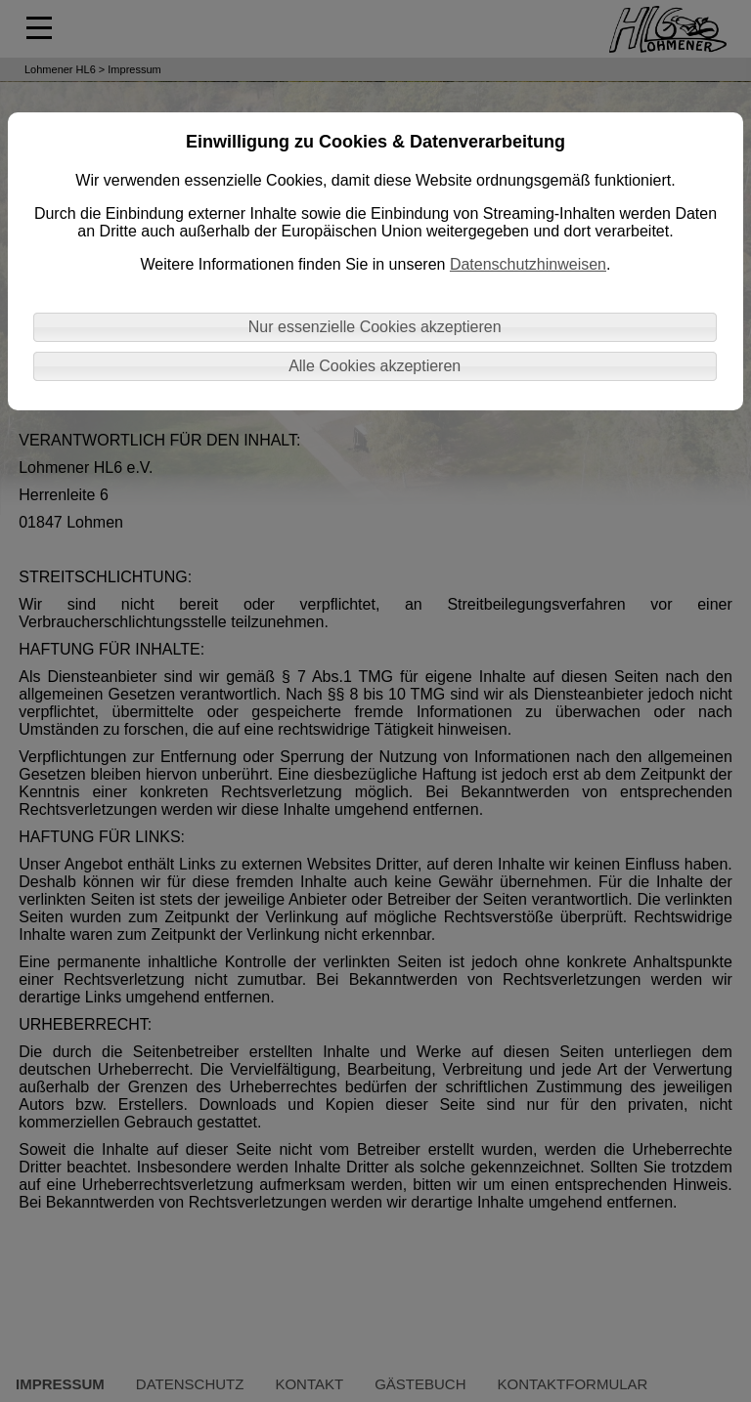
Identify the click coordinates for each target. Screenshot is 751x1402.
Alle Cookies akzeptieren (374, 366)
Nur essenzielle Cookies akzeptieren (375, 327)
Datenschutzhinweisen (528, 264)
